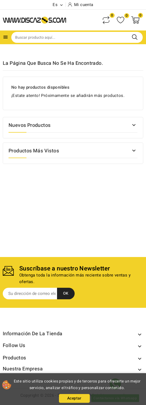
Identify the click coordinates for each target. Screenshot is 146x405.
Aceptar (74, 398)
